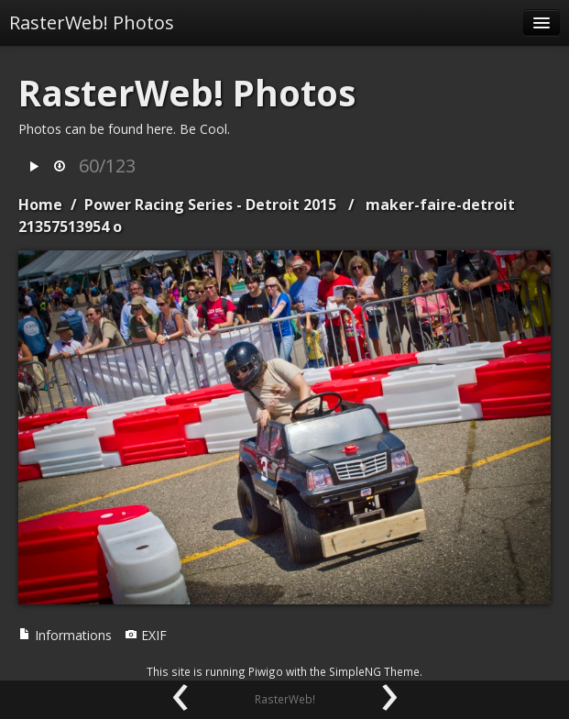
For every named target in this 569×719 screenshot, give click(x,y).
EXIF (146, 635)
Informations (65, 635)
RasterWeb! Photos (91, 22)
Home (40, 204)
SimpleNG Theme (374, 671)
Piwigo (265, 671)
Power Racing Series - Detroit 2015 (210, 204)
